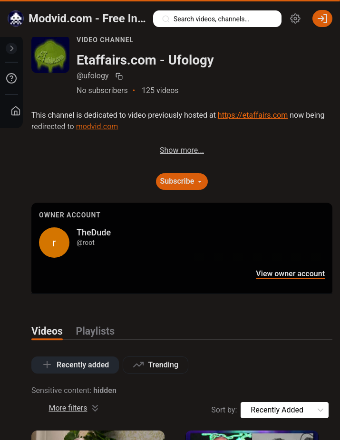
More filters (75, 408)
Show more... (182, 150)
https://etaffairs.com (253, 115)
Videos (47, 331)
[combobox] (277, 410)
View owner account (290, 274)
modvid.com (97, 126)
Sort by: (224, 409)
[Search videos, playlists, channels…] (217, 18)
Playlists (95, 331)
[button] (320, 410)
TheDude (94, 232)
